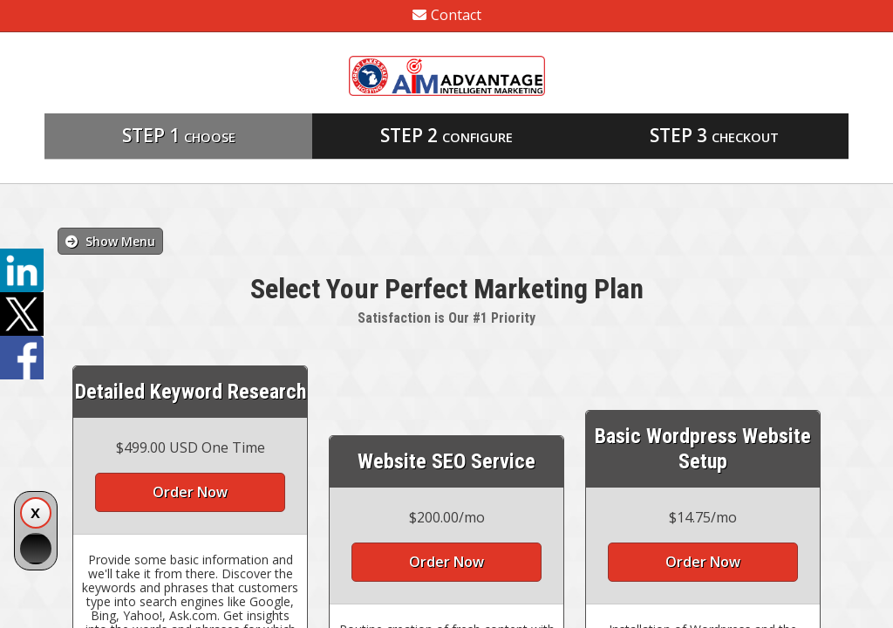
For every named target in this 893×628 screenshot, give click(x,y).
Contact (446, 14)
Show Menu (110, 241)
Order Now (190, 492)
